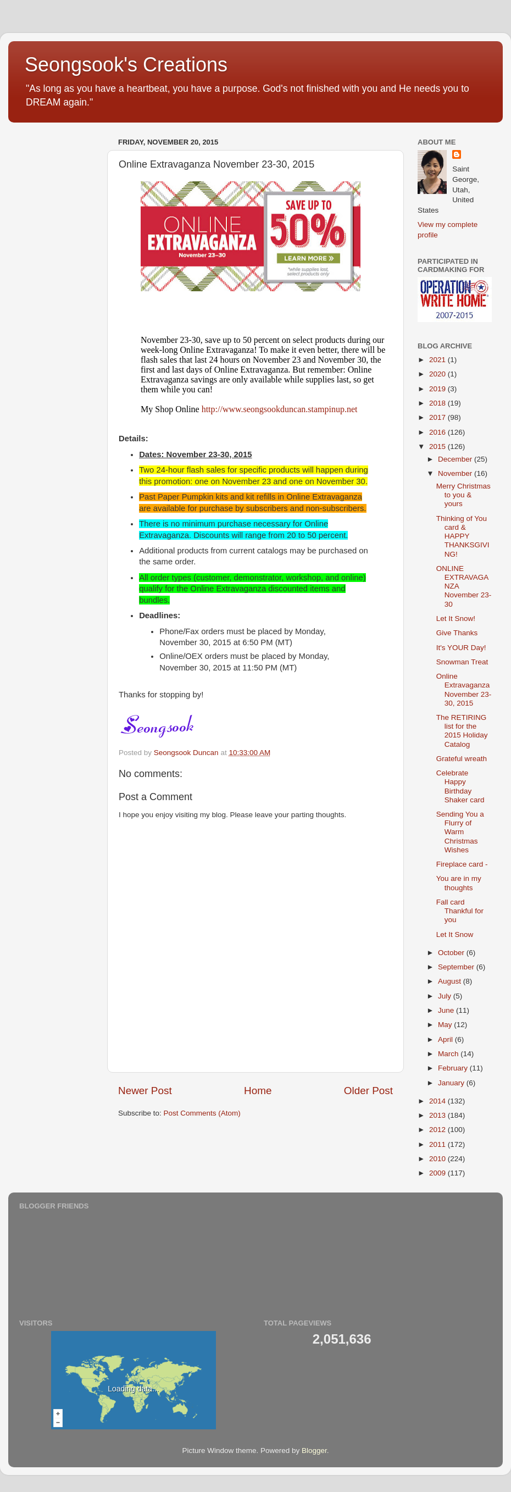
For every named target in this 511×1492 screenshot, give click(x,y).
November (456, 473)
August (450, 981)
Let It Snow (455, 934)
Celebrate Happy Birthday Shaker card (460, 786)
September (457, 967)
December (456, 459)
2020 (438, 374)
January (452, 1083)
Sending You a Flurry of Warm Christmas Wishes (460, 832)
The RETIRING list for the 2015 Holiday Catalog (462, 730)
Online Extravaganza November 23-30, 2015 (464, 689)
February (454, 1068)
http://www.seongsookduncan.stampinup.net (280, 409)
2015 (438, 446)
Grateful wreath (461, 759)
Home (257, 1090)
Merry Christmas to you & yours (463, 495)
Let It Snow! (455, 618)
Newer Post (145, 1090)
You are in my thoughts (458, 882)
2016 (438, 432)
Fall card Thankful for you (460, 911)
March (449, 1054)
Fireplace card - (462, 864)
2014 (438, 1101)
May (446, 1024)
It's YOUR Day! (461, 648)
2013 (438, 1115)
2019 (438, 389)
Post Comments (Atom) (202, 1113)
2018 (438, 403)
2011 (438, 1144)
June (447, 1010)
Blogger (314, 1450)
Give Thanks (457, 633)
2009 (438, 1173)
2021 (438, 360)
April (446, 1039)
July (445, 996)
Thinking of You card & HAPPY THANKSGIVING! (463, 536)
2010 (438, 1159)
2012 (438, 1129)
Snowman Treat (462, 662)
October (452, 953)
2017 (438, 417)
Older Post (368, 1090)
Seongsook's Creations (126, 64)
